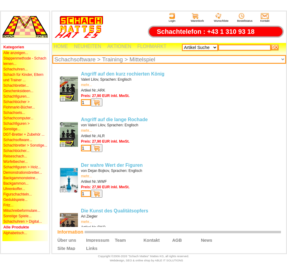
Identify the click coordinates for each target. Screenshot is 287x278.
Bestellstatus (245, 17)
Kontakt (265, 17)
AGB (177, 240)
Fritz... (8, 205)
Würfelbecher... (15, 162)
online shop (142, 260)
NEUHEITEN (87, 46)
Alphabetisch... (15, 233)
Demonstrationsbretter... (22, 172)
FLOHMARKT (151, 46)
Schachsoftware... (17, 140)
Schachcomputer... (18, 118)
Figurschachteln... (17, 194)
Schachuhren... (15, 69)
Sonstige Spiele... (17, 216)
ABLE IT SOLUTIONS (169, 260)
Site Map (66, 248)
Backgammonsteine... (20, 178)
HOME (61, 46)
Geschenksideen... (18, 91)
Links (92, 248)
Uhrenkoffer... (14, 189)
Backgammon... (15, 183)
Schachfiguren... (16, 96)
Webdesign (117, 260)
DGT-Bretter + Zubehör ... (23, 134)
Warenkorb (197, 17)
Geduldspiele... (15, 200)
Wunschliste (221, 17)
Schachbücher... (16, 151)
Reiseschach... (15, 156)
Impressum (97, 240)
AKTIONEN (119, 46)
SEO (129, 260)
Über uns (66, 240)
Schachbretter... (16, 85)
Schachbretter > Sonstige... (25, 145)
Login (172, 17)
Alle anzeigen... (15, 53)
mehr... (86, 85)
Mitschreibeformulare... (21, 210)
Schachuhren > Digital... (22, 221)
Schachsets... (14, 113)
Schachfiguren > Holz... (22, 167)
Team (120, 240)
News (206, 240)
